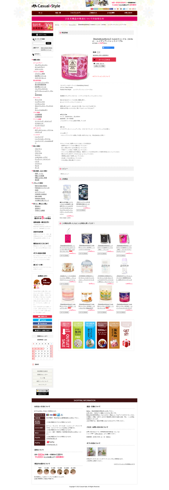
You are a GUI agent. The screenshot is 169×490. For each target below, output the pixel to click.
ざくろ (37, 167)
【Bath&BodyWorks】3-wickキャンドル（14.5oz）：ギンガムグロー (87, 306)
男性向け (38, 206)
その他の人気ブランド (42, 200)
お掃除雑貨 (38, 116)
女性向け (38, 208)
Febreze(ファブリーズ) (42, 188)
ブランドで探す (38, 183)
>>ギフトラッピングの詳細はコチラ (124, 464)
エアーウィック (40, 192)
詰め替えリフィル (46, 50)
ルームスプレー (40, 67)
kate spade (38, 196)
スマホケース (39, 123)
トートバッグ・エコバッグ (43, 121)
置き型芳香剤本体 (40, 84)
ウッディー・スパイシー (42, 159)
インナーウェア (40, 125)
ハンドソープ (39, 137)
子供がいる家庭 (40, 210)
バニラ (37, 161)
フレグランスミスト (41, 65)
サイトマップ (42, 384)
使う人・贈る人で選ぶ (40, 203)
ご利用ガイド (88, 16)
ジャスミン (38, 163)
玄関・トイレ (39, 173)
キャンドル (38, 99)
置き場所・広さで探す (40, 171)
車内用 (37, 180)
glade (36, 190)
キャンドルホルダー (41, 110)
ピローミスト (39, 69)
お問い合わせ (123, 16)
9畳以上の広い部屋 (41, 178)
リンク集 (42, 378)
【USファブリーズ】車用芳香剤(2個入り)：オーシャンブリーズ (83, 204)
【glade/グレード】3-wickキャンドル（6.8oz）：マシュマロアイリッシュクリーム (68, 278)
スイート (38, 155)
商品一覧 (52, 16)
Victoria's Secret (40, 198)
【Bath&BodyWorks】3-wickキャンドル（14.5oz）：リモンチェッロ (105, 306)
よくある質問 (106, 16)
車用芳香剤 (38, 95)
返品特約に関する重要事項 (100, 55)
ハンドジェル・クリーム (42, 139)
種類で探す (36, 60)
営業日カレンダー (42, 374)
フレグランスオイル (41, 89)
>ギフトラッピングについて (101, 76)
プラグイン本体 (40, 73)
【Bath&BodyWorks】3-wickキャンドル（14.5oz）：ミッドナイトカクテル (87, 247)
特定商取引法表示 (42, 371)
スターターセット (40, 78)
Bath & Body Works (46, 48)
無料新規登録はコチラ (38, 31)
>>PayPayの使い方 (51, 444)
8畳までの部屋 (39, 175)
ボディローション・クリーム (44, 130)
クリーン (38, 151)
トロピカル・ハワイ (41, 157)
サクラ (37, 165)
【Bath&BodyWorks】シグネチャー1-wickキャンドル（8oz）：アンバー (105, 247)
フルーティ (38, 149)
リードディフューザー (42, 82)
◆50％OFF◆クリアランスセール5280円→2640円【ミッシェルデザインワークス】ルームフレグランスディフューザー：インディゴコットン (66, 208)
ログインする (42, 34)
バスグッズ (38, 132)
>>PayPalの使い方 (51, 438)
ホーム (34, 16)
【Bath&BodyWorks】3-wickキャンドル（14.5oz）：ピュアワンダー (68, 306)
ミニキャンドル (40, 101)
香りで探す (36, 146)
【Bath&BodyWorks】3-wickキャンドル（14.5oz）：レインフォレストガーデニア (124, 306)
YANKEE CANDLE (41, 194)
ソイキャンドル (40, 104)
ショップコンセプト (73, 16)
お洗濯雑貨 (38, 114)
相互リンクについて (42, 381)
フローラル (38, 153)
